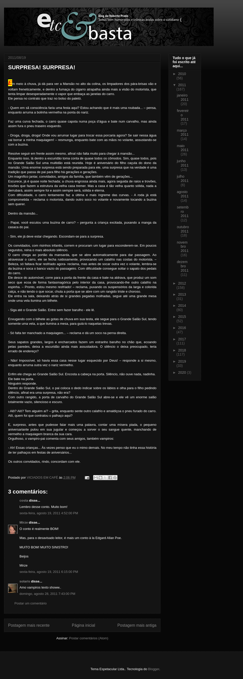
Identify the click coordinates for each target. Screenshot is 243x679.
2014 (182, 305)
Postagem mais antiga (136, 625)
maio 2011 (183, 148)
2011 (182, 85)
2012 (182, 283)
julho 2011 (183, 178)
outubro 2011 (183, 229)
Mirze (23, 522)
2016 (182, 328)
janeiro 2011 (183, 97)
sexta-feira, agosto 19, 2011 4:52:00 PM (48, 513)
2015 (182, 317)
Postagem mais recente (29, 625)
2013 (182, 294)
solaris (24, 581)
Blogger (153, 669)
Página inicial (83, 625)
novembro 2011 (183, 246)
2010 (182, 74)
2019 (182, 361)
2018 (182, 350)
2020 (182, 372)
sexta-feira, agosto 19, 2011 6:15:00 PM (48, 572)
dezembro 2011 (183, 266)
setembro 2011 (183, 211)
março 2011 (183, 132)
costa (23, 500)
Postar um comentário (30, 603)
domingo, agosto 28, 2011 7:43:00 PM (47, 594)
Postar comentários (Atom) (88, 638)
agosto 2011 (183, 194)
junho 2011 (183, 163)
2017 (182, 339)
